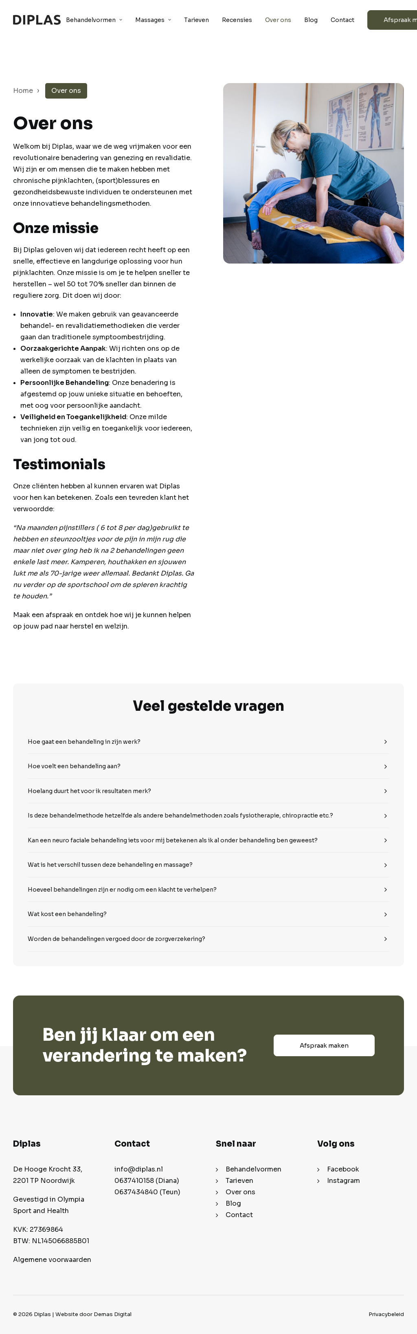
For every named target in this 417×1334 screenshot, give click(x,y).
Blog (311, 20)
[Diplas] (37, 20)
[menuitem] (97, 20)
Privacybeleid (386, 1314)
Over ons (278, 20)
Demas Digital (113, 1314)
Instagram (343, 1180)
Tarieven (196, 20)
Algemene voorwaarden (52, 1259)
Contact (342, 20)
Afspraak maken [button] (324, 1045)
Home (23, 90)
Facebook (343, 1169)
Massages (153, 20)
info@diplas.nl (138, 1169)
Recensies (237, 20)
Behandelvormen (94, 20)
